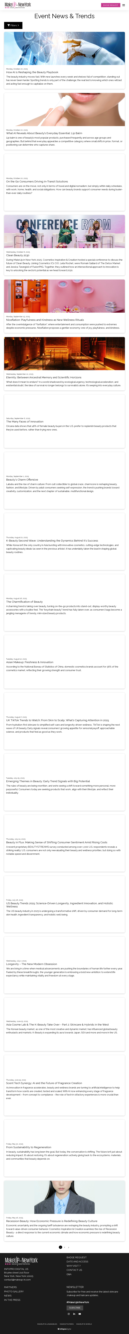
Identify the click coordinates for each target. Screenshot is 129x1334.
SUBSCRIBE (74, 1308)
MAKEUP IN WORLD (84, 1324)
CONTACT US (74, 1270)
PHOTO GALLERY (14, 1291)
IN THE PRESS (12, 1300)
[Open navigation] (123, 5)
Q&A (69, 1274)
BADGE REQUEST (110, 5)
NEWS (8, 1295)
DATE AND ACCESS (77, 1261)
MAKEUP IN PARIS (67, 1324)
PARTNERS (10, 1287)
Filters (13, 25)
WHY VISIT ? (74, 1265)
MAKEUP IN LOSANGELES (47, 1324)
